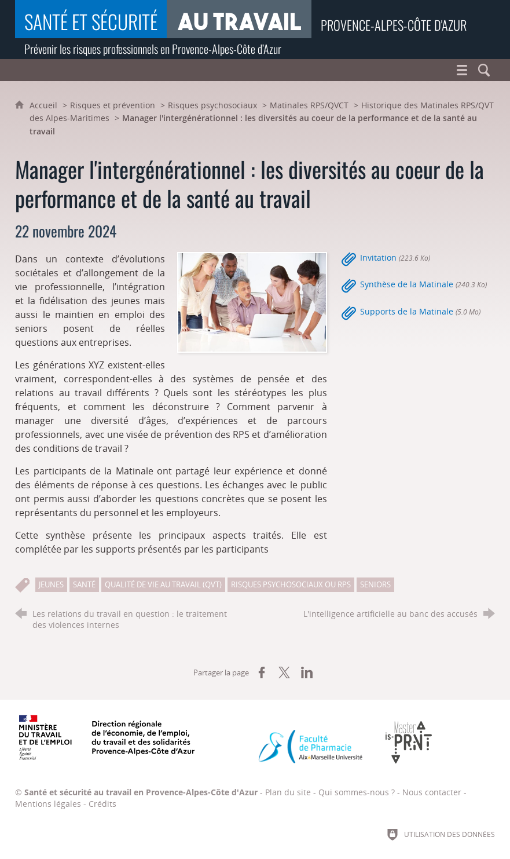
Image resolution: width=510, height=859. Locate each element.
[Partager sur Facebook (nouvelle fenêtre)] (261, 672)
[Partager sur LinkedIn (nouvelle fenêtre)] (307, 672)
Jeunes (51, 584)
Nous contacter (431, 792)
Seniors (375, 584)
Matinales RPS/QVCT (309, 105)
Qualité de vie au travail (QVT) (163, 584)
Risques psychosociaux (212, 105)
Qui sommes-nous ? (356, 792)
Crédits (102, 803)
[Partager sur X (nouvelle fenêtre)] (284, 672)
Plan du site (288, 792)
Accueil (45, 105)
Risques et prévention (112, 105)
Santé (84, 584)
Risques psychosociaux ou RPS (291, 584)
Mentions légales (48, 803)
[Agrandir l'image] (251, 301)
